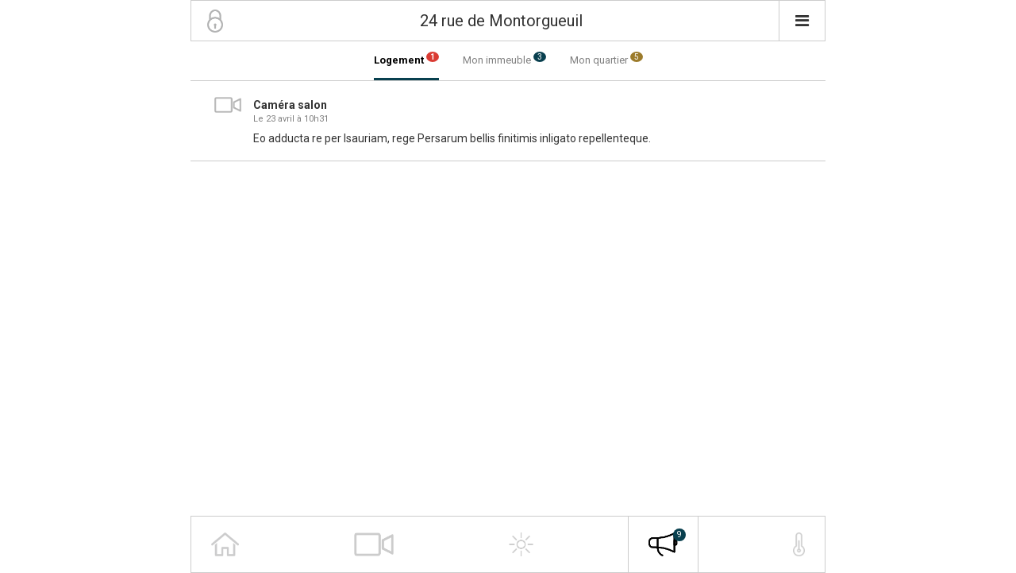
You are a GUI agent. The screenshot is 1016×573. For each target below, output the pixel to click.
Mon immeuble (504, 59)
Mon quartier (606, 59)
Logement (406, 59)
